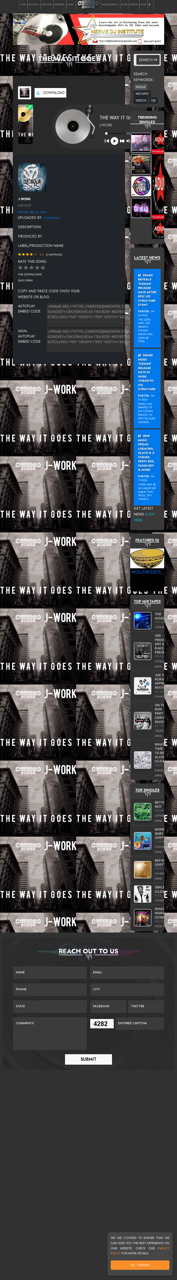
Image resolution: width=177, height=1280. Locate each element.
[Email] (127, 972)
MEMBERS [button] (59, 4)
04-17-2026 (146, 478)
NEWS (143, 4)
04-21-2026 (146, 398)
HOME (23, 4)
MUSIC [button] (70, 4)
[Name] (50, 972)
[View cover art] (24, 93)
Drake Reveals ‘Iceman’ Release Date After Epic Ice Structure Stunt (147, 290)
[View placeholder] (32, 177)
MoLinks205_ (147, 571)
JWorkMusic (52, 218)
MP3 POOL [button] (33, 4)
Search (148, 59)
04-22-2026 (146, 313)
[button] (151, 4)
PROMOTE (134, 4)
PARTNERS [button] (46, 4)
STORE (124, 4)
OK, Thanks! (140, 1265)
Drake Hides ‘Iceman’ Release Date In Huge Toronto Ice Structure (146, 372)
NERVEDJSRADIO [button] (110, 4)
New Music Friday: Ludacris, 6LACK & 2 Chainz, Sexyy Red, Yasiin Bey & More (146, 453)
